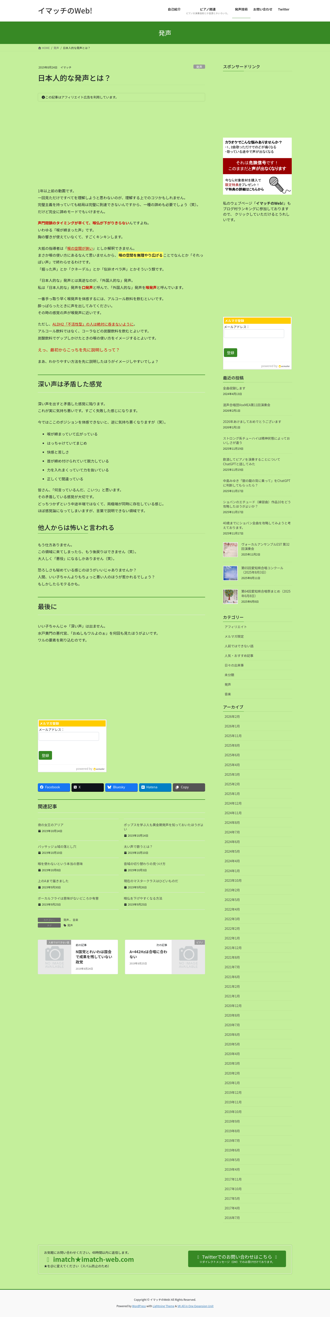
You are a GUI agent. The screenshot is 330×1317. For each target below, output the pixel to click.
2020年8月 (232, 1015)
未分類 (229, 674)
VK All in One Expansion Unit (196, 1306)
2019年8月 (232, 1131)
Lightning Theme (163, 1306)
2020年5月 (232, 1044)
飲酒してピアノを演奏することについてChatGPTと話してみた (251, 461)
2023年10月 (233, 880)
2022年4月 (232, 909)
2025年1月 (232, 793)
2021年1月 (232, 996)
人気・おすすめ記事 (239, 655)
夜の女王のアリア (50, 824)
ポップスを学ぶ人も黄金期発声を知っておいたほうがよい (164, 827)
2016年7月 (232, 1217)
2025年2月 (232, 784)
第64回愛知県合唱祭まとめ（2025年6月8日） (266, 593)
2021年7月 (232, 967)
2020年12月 (233, 1005)
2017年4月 (232, 1208)
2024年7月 (232, 832)
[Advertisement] (78, 680)
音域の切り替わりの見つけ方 (144, 863)
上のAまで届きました (53, 881)
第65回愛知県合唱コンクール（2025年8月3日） (262, 570)
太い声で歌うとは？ (138, 846)
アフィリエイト (236, 626)
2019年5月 (232, 1159)
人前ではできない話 (239, 646)
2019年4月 (232, 1169)
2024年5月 (232, 851)
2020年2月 (232, 1073)
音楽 (75, 920)
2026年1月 (232, 726)
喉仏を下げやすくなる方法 (143, 898)
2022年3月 (232, 919)
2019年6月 (232, 1150)
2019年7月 (232, 1140)
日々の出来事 (234, 665)
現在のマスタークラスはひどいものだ (151, 881)
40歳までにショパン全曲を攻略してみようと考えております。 (257, 525)
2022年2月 (232, 928)
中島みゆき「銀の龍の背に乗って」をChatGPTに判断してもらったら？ (256, 482)
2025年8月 (232, 745)
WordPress (139, 1306)
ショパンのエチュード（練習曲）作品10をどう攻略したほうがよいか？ (257, 504)
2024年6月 (232, 841)
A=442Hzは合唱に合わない (148, 954)
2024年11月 (233, 813)
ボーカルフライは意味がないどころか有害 (68, 898)
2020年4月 (232, 1053)
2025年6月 (232, 755)
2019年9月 (232, 1121)
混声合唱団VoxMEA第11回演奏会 (246, 405)
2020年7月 (232, 1025)
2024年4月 (232, 861)
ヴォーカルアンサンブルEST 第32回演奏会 (265, 546)
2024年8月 (232, 822)
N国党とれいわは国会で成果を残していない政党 (94, 957)
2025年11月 (233, 735)
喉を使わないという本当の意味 (60, 863)
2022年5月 (232, 899)
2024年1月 (232, 870)
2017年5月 (232, 1198)
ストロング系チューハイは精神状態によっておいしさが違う (256, 440)
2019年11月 (233, 1102)
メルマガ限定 (234, 636)
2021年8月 (232, 957)
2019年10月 (233, 1111)
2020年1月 (232, 1082)
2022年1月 (232, 938)
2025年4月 (232, 764)
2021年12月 (233, 947)
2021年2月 (232, 986)
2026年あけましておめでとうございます (252, 421)
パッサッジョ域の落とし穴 (57, 846)
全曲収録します (234, 388)
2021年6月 (232, 976)
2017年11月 (233, 1179)
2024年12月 (233, 803)
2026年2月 (232, 716)
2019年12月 (233, 1092)
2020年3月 (232, 1063)
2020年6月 (232, 1034)
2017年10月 (233, 1188)
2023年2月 (232, 890)
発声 (199, 67)
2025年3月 (232, 774)
